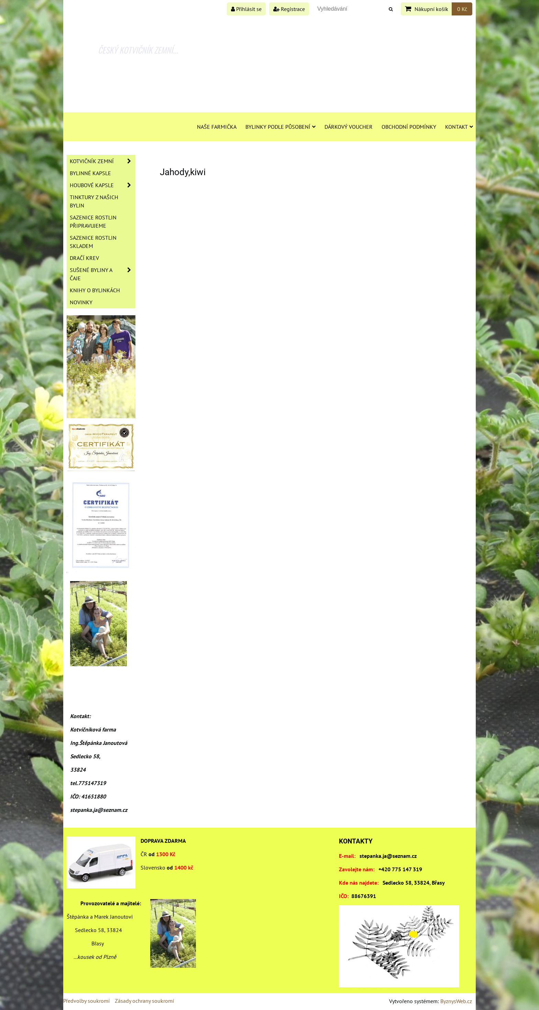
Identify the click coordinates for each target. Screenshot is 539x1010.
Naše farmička (216, 126)
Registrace (289, 8)
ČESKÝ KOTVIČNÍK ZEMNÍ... (138, 50)
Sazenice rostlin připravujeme (93, 221)
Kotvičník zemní (102, 161)
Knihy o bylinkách (95, 290)
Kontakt (459, 126)
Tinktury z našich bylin (94, 201)
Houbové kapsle (102, 185)
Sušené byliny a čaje (102, 274)
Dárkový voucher (348, 126)
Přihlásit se (246, 8)
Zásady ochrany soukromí (144, 1000)
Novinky (81, 302)
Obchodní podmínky (409, 126)
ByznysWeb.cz (456, 1001)
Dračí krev (84, 257)
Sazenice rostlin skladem (93, 241)
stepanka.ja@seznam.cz (388, 855)
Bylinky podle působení (280, 126)
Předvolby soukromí (86, 1000)
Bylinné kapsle (90, 173)
